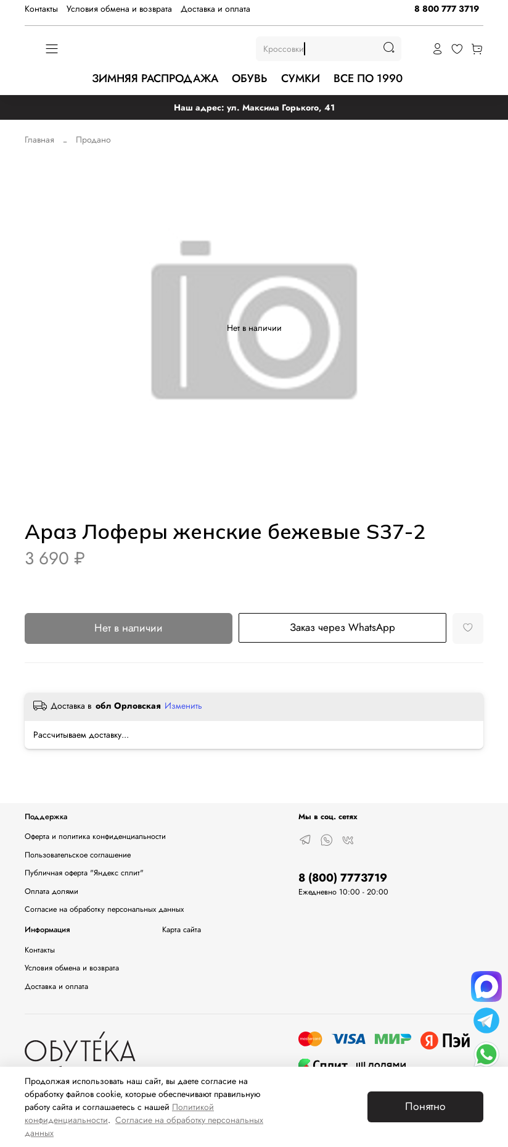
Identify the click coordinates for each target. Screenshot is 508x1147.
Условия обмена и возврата (119, 8)
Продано (93, 139)
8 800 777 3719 (446, 8)
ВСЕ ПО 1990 (368, 78)
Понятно (425, 1106)
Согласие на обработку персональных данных (104, 909)
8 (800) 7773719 (342, 878)
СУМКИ (300, 78)
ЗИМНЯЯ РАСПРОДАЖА (155, 78)
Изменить (183, 705)
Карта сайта (181, 929)
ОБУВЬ (249, 78)
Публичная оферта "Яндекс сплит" (84, 872)
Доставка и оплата (215, 8)
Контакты (41, 8)
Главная (39, 139)
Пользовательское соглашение (78, 855)
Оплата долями (51, 891)
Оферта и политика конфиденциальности (95, 836)
